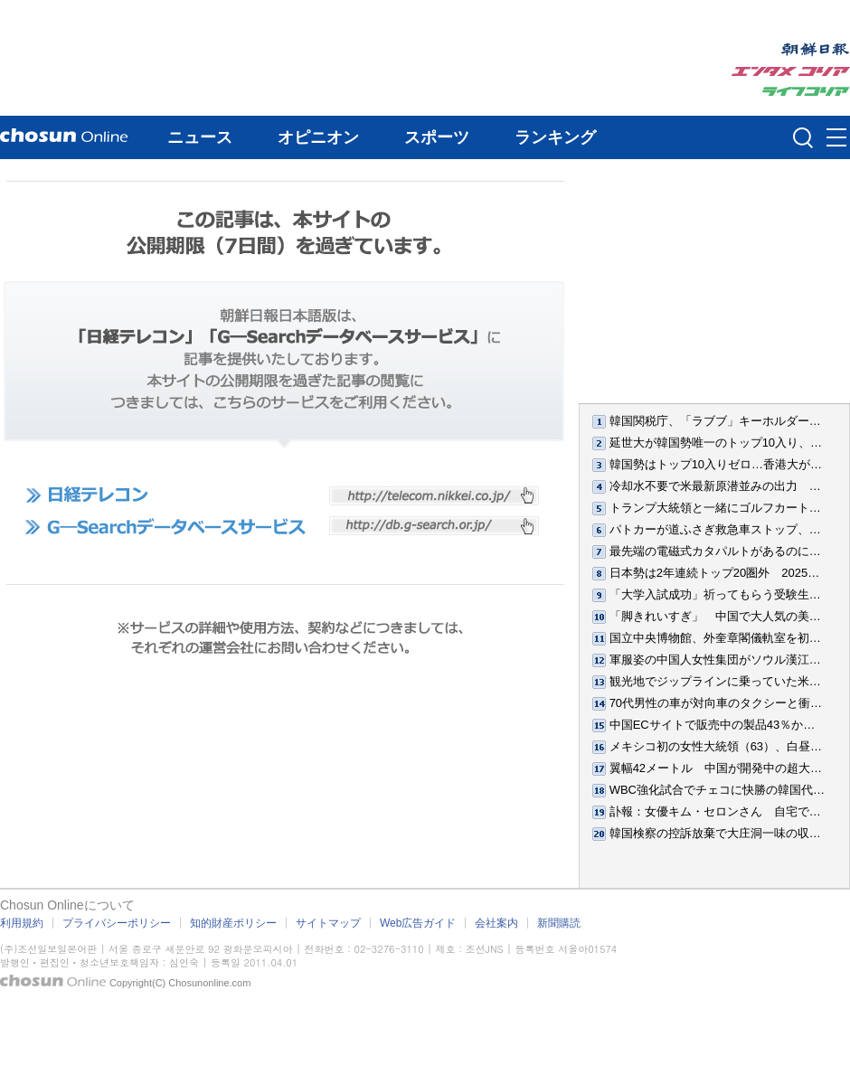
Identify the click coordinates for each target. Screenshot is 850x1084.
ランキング (555, 137)
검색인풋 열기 (803, 137)
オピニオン (318, 137)
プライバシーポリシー (116, 923)
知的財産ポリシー (233, 923)
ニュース (199, 137)
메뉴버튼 (836, 138)
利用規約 (21, 923)
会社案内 (496, 923)
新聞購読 (559, 923)
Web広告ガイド (418, 923)
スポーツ (436, 137)
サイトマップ (328, 923)
